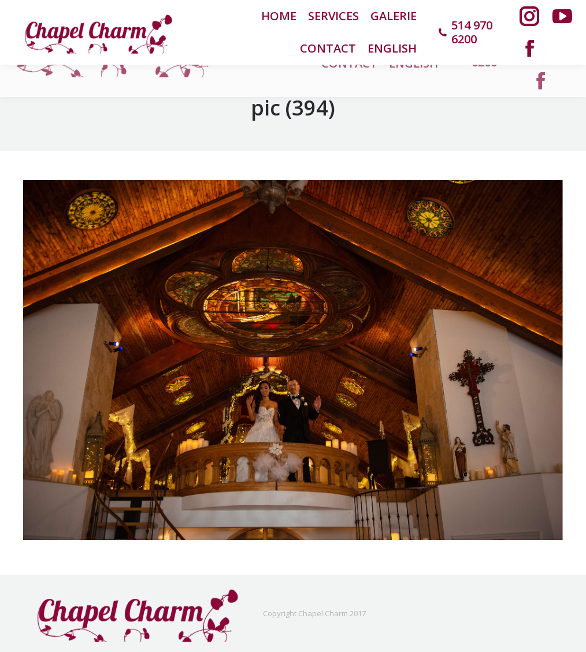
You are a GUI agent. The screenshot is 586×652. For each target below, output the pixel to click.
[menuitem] (392, 48)
